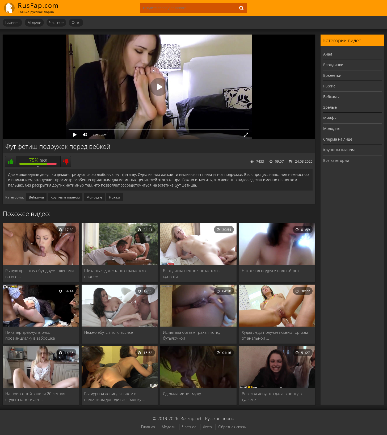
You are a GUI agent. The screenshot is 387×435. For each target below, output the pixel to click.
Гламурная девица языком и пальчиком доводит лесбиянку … (114, 396)
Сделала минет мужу (182, 393)
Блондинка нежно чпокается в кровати (191, 273)
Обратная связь (232, 426)
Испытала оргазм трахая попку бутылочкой (192, 335)
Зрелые (330, 107)
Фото (75, 22)
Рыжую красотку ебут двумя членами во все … (39, 273)
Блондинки (333, 64)
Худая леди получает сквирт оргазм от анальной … (275, 335)
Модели (34, 22)
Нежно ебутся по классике (108, 332)
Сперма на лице (337, 139)
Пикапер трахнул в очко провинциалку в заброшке (30, 335)
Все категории (336, 160)
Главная (12, 22)
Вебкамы (36, 197)
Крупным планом (65, 197)
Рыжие (329, 85)
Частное (56, 22)
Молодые (94, 197)
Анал (327, 54)
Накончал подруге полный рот (270, 270)
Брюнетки (332, 75)
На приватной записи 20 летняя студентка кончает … (35, 396)
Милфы (329, 117)
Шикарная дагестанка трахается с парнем (115, 273)
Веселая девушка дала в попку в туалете (272, 396)
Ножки (114, 197)
